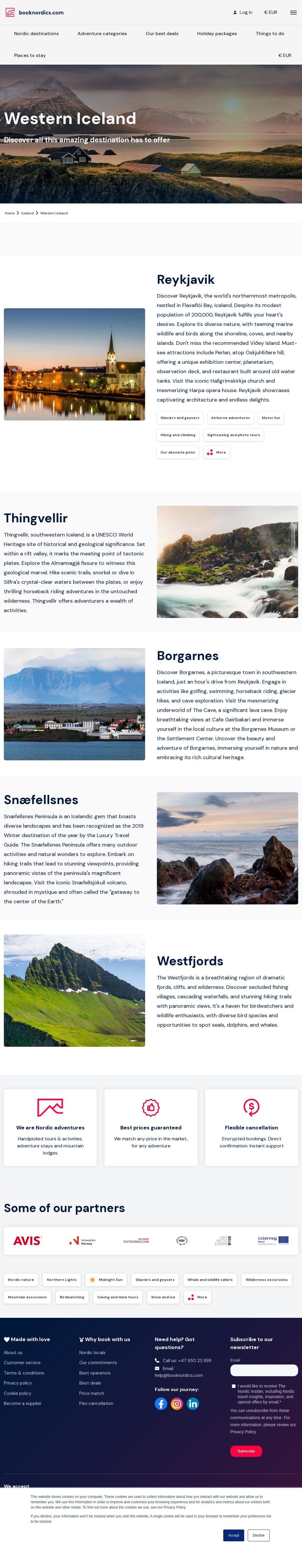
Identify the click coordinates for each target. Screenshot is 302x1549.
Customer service (22, 1370)
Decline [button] (259, 1535)
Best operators (95, 1380)
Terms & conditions (24, 1380)
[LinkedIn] (193, 1411)
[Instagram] (177, 1411)
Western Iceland (54, 213)
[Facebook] (161, 1411)
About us (13, 1360)
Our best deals (162, 33)
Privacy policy (18, 1390)
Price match (91, 1401)
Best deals (90, 1390)
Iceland (27, 213)
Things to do (270, 33)
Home (9, 213)
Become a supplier (23, 1411)
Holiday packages (217, 33)
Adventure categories (102, 33)
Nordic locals (92, 1360)
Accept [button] (233, 1535)
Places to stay (30, 55)
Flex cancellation (96, 1411)
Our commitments (98, 1370)
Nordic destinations (36, 33)
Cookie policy (17, 1401)
